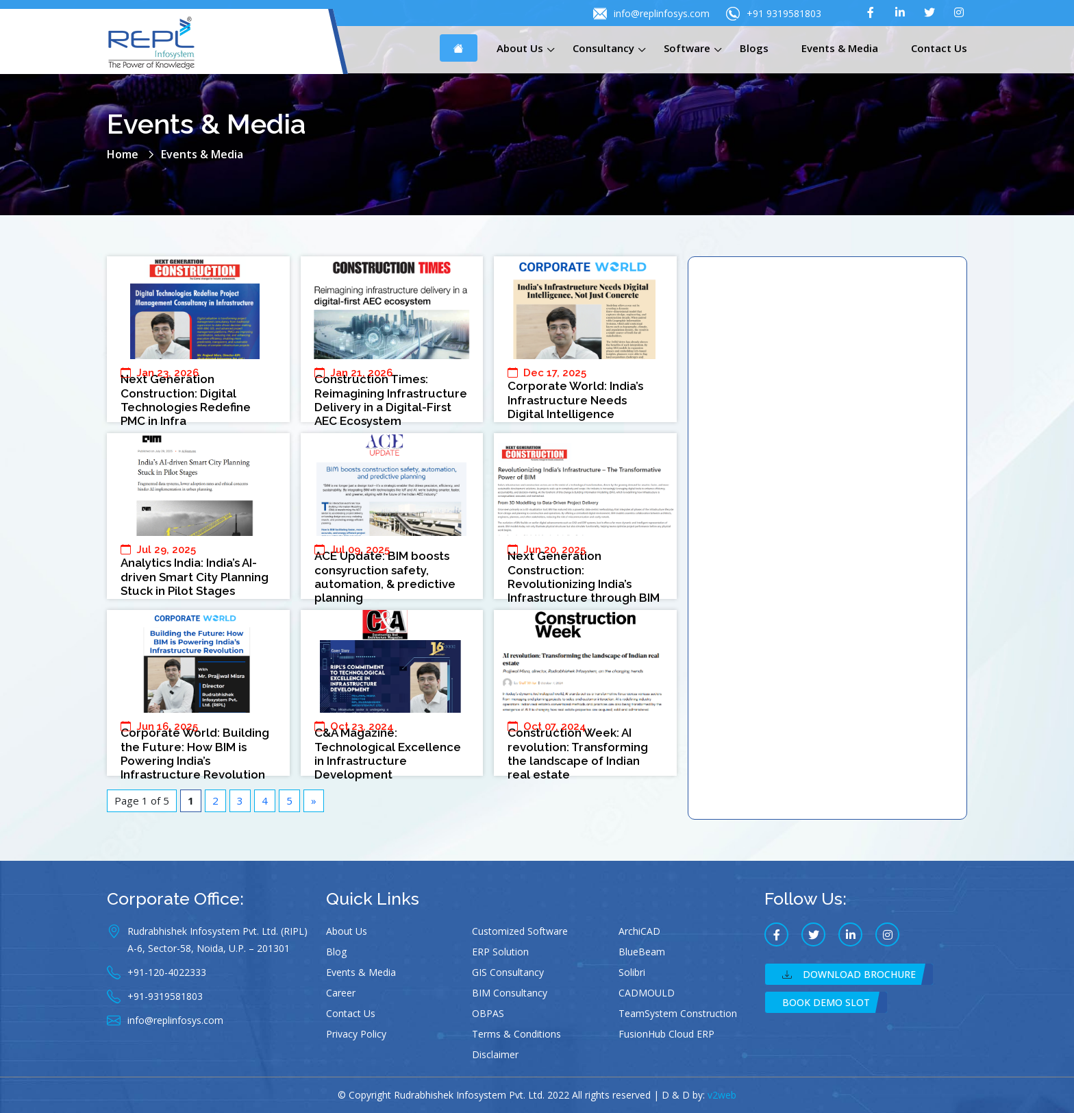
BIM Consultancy (509, 992)
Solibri (632, 972)
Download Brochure (849, 974)
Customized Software (520, 931)
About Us (520, 48)
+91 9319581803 (773, 14)
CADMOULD (647, 992)
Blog (336, 951)
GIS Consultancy (508, 972)
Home (122, 154)
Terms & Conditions (516, 1033)
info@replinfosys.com (651, 14)
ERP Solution (500, 951)
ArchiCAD (639, 931)
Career (340, 992)
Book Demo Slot (826, 1002)
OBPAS (488, 1013)
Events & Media (839, 48)
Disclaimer (495, 1054)
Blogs (754, 48)
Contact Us (939, 48)
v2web (722, 1094)
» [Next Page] (313, 800)
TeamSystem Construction (678, 1013)
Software (687, 48)
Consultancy (603, 48)
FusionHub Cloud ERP (666, 1033)
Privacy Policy (356, 1033)
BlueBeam (642, 951)
